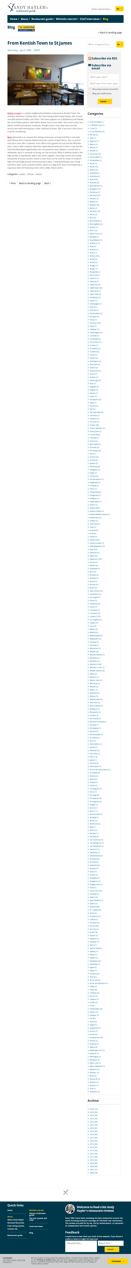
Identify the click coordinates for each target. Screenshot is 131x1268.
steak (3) (93, 913)
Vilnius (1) (94, 1041)
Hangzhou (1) (95, 470)
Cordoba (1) (94, 336)
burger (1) (94, 269)
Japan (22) (94, 556)
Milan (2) (93, 674)
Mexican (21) (95, 661)
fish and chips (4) (96, 412)
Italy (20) (93, 550)
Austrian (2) (94, 183)
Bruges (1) (94, 266)
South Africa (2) (96, 891)
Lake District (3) (96, 591)
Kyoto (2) (93, 588)
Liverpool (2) (95, 613)
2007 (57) (93, 1170)
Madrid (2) (94, 633)
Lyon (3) (93, 626)
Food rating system (15, 1226)
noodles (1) (94, 715)
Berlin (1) (93, 215)
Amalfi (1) (94, 151)
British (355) (95, 256)
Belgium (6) (94, 205)
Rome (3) (93, 830)
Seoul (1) (93, 872)
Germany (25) (95, 451)
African (30, 174)
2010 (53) (93, 1160)
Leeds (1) (93, 607)
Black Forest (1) (96, 234)
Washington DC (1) (97, 1050)
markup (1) (94, 642)
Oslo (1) (93, 741)
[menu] (65, 16)
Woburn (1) (94, 1082)
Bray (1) (93, 247)
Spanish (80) (95, 907)
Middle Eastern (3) (97, 671)
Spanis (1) (93, 904)
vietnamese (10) (96, 1038)
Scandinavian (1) (96, 856)
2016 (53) (93, 1141)
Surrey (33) (94, 926)
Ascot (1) (93, 164)
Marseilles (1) (95, 649)
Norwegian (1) (95, 728)
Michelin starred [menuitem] (66, 19)
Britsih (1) (94, 263)
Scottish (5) (94, 862)
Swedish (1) (94, 942)
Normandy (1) (95, 719)
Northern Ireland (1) (98, 722)
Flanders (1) (94, 419)
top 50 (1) (94, 996)
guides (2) (94, 463)
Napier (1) (94, 690)
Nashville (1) (95, 693)
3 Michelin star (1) (97, 125)
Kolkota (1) (94, 578)
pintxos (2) (94, 776)
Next (46, 183)
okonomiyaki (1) (96, 735)
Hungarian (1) (95, 495)
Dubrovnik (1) (95, 371)
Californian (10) (96, 288)
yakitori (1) (94, 1086)
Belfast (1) (94, 202)
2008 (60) (93, 1167)
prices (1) (93, 808)
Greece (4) (94, 457)
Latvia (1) (93, 601)
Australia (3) (95, 176)
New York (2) (95, 703)
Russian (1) (94, 834)
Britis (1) (93, 253)
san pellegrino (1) (97, 843)
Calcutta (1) (94, 282)
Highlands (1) (95, 483)
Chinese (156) (95, 323)
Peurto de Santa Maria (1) (100, 770)
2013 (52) (93, 1151)
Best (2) (93, 218)
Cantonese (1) (95, 291)
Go (118, 9)
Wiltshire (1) (95, 1070)
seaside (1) (94, 869)
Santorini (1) (95, 849)
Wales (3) (93, 1047)
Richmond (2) (95, 824)
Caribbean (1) (95, 298)
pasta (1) (93, 760)
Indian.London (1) (97, 511)
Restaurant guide (15, 1235)
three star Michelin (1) (99, 983)
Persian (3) (94, 763)
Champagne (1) (96, 304)
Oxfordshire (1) (96, 744)
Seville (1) (94, 875)
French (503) (95, 435)
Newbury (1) (95, 709)
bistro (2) (93, 231)
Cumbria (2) (94, 352)
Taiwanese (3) (95, 961)
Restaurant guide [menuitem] (42, 19)
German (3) (94, 448)
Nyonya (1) (94, 731)
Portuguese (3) (96, 802)
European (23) (95, 400)
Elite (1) (93, 384)
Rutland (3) (94, 837)
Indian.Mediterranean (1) (100, 515)
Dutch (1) (93, 374)
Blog (31, 1233)
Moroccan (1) (95, 684)
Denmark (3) (95, 365)
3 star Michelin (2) (97, 132)
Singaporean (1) (96, 885)
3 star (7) (93, 129)
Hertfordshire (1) (97, 479)
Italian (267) (95, 540)
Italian (39, 174)
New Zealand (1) (96, 706)
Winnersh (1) (95, 1079)
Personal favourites (15, 1223)
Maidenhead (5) (96, 636)
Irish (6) (93, 534)
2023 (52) (93, 1119)
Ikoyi (9, 137)
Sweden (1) (94, 939)
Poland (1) (94, 782)
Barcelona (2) (95, 196)
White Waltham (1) (97, 1066)
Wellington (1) (95, 1057)
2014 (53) (93, 1147)
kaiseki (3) (94, 566)
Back (111, 33)
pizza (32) (93, 779)
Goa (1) (93, 454)
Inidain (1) (94, 521)
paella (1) (93, 747)
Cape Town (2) (95, 294)
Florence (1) (94, 422)
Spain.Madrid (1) (96, 901)
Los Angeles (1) (96, 620)
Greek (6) (93, 460)
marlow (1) (94, 645)
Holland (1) (94, 486)
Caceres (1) (94, 278)
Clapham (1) (94, 329)
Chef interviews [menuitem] (90, 19)
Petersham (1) (95, 767)
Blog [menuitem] (105, 19)
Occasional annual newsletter (105, 89)
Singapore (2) (95, 881)
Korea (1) (93, 582)
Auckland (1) (95, 173)
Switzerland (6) (96, 948)
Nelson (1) (94, 696)
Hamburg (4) (95, 467)
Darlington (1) (95, 361)
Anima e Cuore (14, 113)
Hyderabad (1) (95, 502)
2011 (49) (93, 1157)
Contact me (12, 1229)
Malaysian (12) (95, 639)
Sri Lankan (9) (95, 910)
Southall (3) (94, 894)
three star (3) (95, 980)
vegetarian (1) (95, 1028)
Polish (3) (93, 786)
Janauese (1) (95, 553)
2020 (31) (93, 1128)
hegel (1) (93, 473)
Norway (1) (94, 725)
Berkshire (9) (95, 211)
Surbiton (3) (94, 923)
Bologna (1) (94, 237)
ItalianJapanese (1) (97, 546)
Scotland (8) (94, 859)
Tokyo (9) (93, 990)
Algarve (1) (94, 141)
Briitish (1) (94, 250)
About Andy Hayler (15, 1220)
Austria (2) (94, 180)
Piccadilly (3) (95, 773)
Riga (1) (93, 827)
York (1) (93, 1089)
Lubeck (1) (94, 623)
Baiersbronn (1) (96, 186)
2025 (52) (93, 1112)
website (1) (94, 1054)
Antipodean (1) (96, 160)
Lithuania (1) (95, 610)
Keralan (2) (94, 575)
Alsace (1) (93, 148)
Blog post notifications (102, 93)
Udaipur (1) (94, 1015)
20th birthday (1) (96, 122)
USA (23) (93, 1022)
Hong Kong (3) (95, 492)
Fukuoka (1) (94, 438)
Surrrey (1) (94, 929)
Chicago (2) (94, 317)
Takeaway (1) (95, 964)
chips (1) (93, 326)
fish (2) (92, 409)
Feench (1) (94, 406)
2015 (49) (93, 1144)
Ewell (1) (93, 403)
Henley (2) (94, 476)
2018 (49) (93, 1135)
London (21, 174)
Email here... (105, 1243)
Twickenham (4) (96, 1009)
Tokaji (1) (93, 987)
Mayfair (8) (94, 652)
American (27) (95, 154)
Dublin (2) (94, 368)
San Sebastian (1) (96, 846)
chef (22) (93, 307)
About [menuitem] (24, 19)
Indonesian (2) (95, 518)
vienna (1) (94, 1035)
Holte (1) (93, 489)
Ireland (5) (94, 530)
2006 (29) (93, 1173)
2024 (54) (93, 1116)
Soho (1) (93, 888)
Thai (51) (93, 977)
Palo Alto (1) (95, 754)
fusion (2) (93, 441)
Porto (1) (93, 792)
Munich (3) (94, 687)
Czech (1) (93, 355)
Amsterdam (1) (96, 157)
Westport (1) (95, 1060)
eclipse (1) (94, 377)
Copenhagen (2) (96, 333)
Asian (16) (94, 167)
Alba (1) (93, 138)
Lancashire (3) (95, 594)
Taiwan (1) (94, 958)
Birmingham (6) (96, 224)
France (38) (94, 425)
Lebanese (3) (95, 604)
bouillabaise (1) (96, 240)
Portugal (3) (94, 795)
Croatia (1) (94, 345)
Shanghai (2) (95, 878)
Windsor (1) (94, 1073)
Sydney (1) (94, 952)
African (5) (94, 135)
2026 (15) (93, 1109)
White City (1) (95, 1063)
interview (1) (95, 524)
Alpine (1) (94, 144)
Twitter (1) (94, 1012)
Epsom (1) (94, 393)
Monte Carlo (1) (96, 680)
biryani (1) (94, 227)
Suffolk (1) (94, 920)
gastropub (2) (95, 444)
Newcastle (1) (95, 712)
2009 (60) (93, 1163)
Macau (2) (93, 629)
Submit (103, 102)
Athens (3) (94, 170)
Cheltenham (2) (96, 314)
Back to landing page (30, 183)
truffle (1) (94, 1003)
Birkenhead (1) (96, 221)
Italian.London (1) (97, 543)
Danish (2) (94, 358)
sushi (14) (93, 932)
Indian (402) (95, 508)
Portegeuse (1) (96, 789)
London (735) (95, 617)
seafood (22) (95, 865)
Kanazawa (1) (95, 569)
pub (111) (93, 811)
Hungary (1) (94, 499)
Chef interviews (36, 1227)
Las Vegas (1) (95, 597)
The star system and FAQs (38, 1219)
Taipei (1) (93, 955)
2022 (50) (93, 1122)
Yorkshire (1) (95, 1092)
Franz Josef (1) (95, 432)
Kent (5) (93, 572)
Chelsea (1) (94, 310)
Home (9, 1210)
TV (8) (92, 1006)
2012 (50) (93, 1154)
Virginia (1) (94, 1044)
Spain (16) (94, 897)
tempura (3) (94, 974)
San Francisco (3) (96, 840)
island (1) (93, 537)
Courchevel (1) (95, 342)
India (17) (93, 505)
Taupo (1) (93, 971)
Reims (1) (93, 821)
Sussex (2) (94, 936)
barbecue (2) (95, 192)
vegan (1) (93, 1025)
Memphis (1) (95, 658)
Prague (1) (94, 805)
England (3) (94, 387)
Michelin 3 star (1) (97, 668)
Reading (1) (94, 818)
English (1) (94, 390)
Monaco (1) (94, 677)
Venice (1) (94, 1031)
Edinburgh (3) (95, 381)
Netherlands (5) (96, 700)
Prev (13, 183)
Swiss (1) (93, 945)
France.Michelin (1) (97, 428)
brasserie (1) (95, 243)
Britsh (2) (93, 259)
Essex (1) (93, 396)
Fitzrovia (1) (94, 416)
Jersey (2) (93, 562)
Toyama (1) (94, 999)
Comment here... (74, 1243)
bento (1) (93, 208)
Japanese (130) (96, 559)
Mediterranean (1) (97, 655)
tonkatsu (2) (94, 993)
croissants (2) (95, 349)
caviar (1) (93, 301)
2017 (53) (93, 1138)
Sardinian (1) (95, 853)
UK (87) (93, 1019)
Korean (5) (94, 585)
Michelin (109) (95, 664)
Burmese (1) (95, 275)
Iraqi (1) (93, 527)
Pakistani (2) (95, 751)
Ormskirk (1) (95, 738)
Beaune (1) (94, 199)
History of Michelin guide (37, 1214)
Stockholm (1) (95, 916)
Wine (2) (93, 1076)
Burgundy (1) (95, 272)
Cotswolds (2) (95, 339)
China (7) (93, 320)
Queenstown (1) (96, 814)
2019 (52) (93, 1131)
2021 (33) (93, 1125)
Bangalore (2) (95, 189)
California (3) (95, 285)
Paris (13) (93, 757)
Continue (116, 1261)
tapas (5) (93, 968)
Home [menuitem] (13, 19)
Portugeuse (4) (96, 798)
